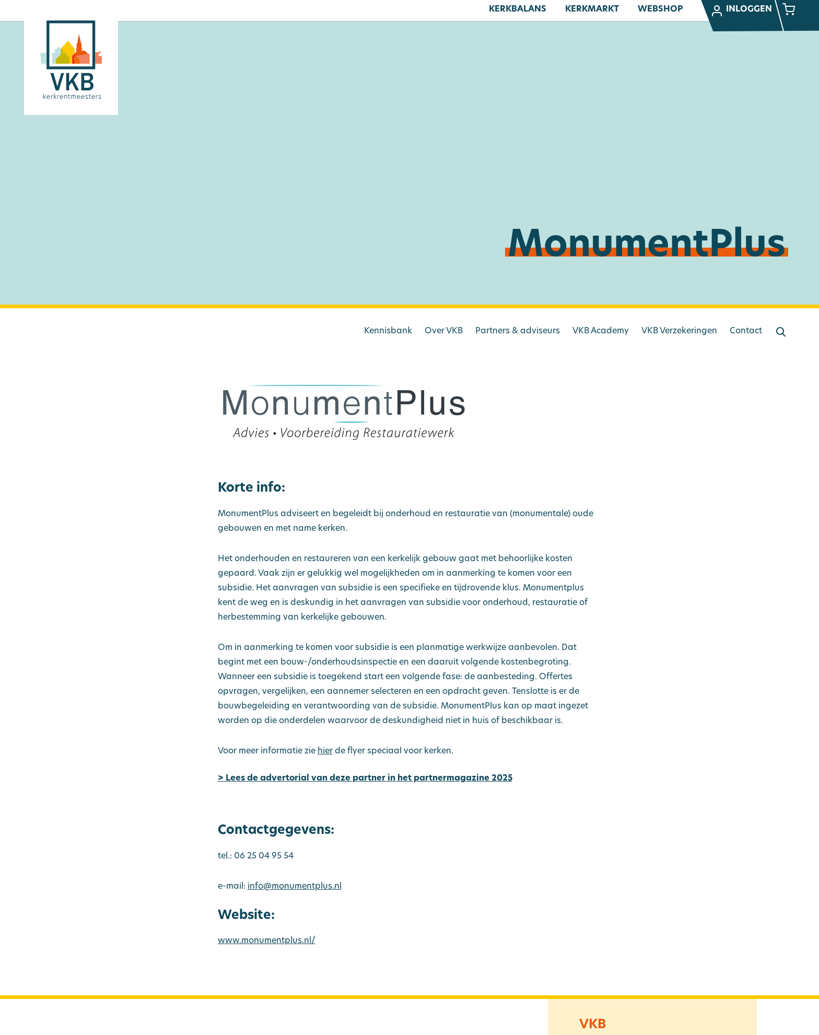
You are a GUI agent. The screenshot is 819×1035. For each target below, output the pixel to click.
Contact (746, 331)
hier (325, 751)
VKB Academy (600, 331)
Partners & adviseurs (517, 331)
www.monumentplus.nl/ (266, 941)
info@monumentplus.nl (295, 886)
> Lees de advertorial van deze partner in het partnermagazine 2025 (365, 778)
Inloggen (741, 11)
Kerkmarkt (592, 9)
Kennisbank (388, 331)
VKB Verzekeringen (679, 331)
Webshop (660, 9)
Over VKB (444, 331)
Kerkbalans (517, 9)
